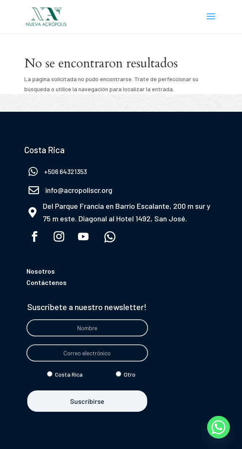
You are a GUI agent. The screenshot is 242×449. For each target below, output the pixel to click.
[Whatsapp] (218, 427)
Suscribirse (87, 401)
